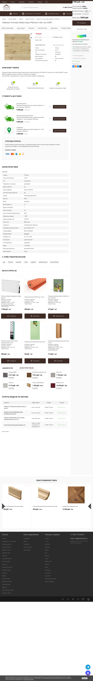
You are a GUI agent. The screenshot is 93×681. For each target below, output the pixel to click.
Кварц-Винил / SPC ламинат (9, 541)
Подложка (4, 555)
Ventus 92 (59, 372)
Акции (46, 567)
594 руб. (37, 509)
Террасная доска (6, 584)
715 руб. (58, 355)
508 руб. (35, 310)
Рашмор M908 (12, 372)
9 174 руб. (14, 385)
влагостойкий (54, 262)
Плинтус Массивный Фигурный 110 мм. (38, 382)
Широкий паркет (6, 578)
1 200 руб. (11, 310)
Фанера (4, 575)
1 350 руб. (37, 385)
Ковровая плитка (6, 552)
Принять (84, 678)
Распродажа (26, 538)
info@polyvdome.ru (81, 538)
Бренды (40, 2)
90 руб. (35, 355)
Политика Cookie (28, 679)
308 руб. (11, 355)
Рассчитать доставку (79, 58)
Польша (10, 262)
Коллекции (47, 570)
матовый (18, 262)
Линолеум (4, 573)
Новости (47, 555)
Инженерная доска (6, 544)
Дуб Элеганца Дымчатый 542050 (39, 372)
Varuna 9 (11, 382)
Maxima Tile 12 (60, 382)
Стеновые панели (6, 593)
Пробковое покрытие (7, 567)
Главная (4, 2)
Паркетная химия (6, 550)
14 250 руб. (61, 385)
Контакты (31, 2)
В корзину (11, 377)
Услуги (46, 558)
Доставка (21, 2)
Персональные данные (50, 578)
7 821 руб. (37, 375)
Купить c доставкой (59, 107)
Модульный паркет (6, 558)
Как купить (47, 575)
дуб (4, 262)
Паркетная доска (6, 547)
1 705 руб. (61, 375)
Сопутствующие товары (8, 590)
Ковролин (4, 587)
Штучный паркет (6, 561)
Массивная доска (6, 570)
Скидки (25, 541)
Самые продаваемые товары (46, 480)
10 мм (26, 262)
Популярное (26, 544)
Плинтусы (4, 564)
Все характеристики (58, 45)
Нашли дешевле (77, 55)
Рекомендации (27, 550)
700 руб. (7, 509)
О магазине (48, 573)
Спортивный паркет (7, 581)
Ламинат (4, 538)
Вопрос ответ (48, 561)
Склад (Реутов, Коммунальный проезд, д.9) (14, 425)
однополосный (43, 262)
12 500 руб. (68, 509)
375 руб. (58, 310)
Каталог (13, 2)
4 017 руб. (14, 375)
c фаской (33, 262)
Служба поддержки (49, 581)
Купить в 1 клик (81, 29)
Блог (46, 552)
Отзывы (47, 564)
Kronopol (26, 233)
